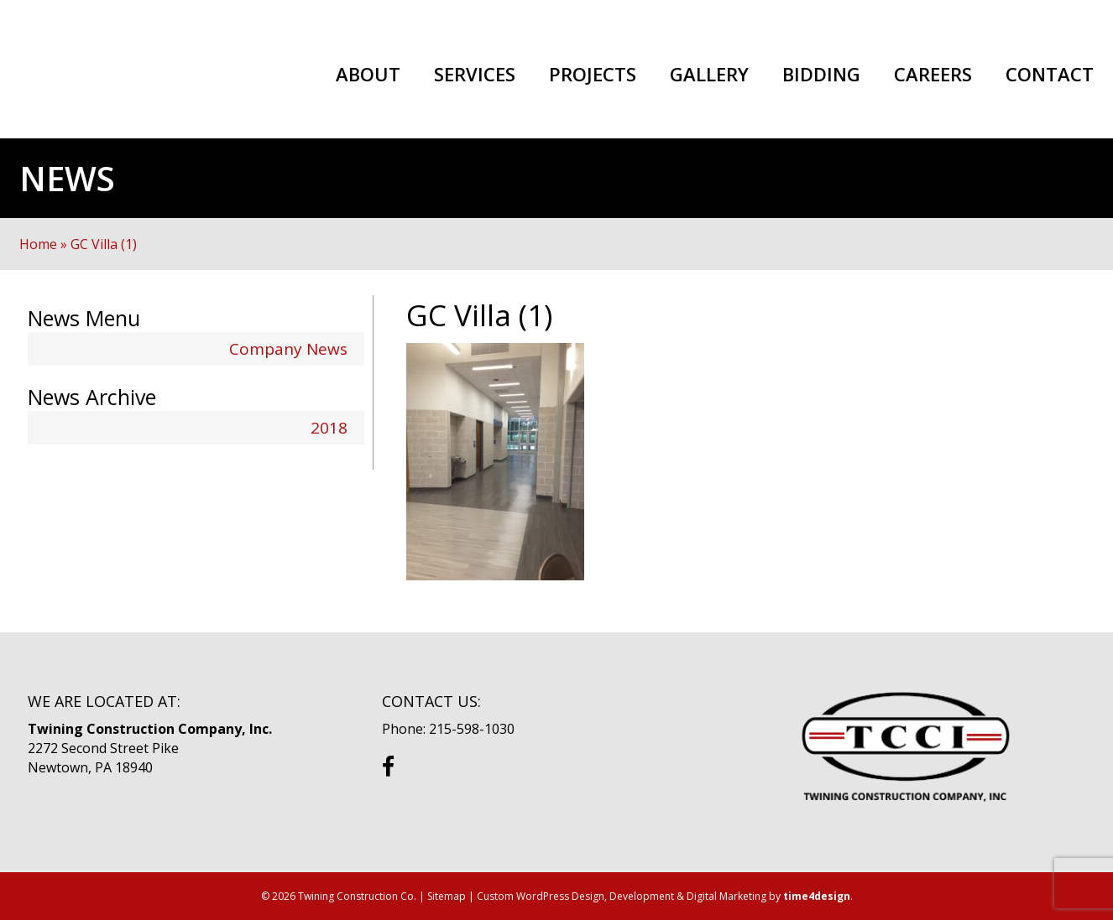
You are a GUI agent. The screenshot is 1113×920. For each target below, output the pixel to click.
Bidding (821, 74)
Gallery (709, 74)
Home (38, 244)
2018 (329, 428)
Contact (1050, 74)
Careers (933, 74)
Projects (592, 74)
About (368, 74)
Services (474, 74)
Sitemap (446, 896)
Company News (288, 349)
